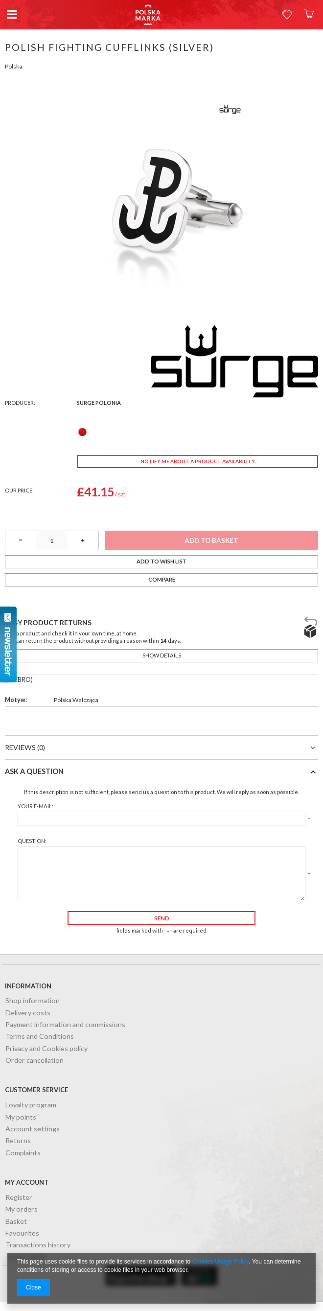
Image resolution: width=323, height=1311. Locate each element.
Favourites (22, 1233)
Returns (18, 1141)
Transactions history (37, 1245)
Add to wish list (161, 561)
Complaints (23, 1153)
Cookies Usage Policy (220, 1261)
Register (18, 1197)
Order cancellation (34, 1060)
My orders (21, 1209)
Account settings (32, 1129)
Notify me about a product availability (197, 461)
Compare (161, 579)
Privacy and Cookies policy (46, 1049)
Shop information (32, 1001)
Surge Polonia (99, 402)
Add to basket (211, 540)
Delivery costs (27, 1013)
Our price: (19, 490)
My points (20, 1117)
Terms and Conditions (39, 1036)
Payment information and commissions (65, 1025)
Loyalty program (30, 1105)
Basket (16, 1221)
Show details (161, 655)
